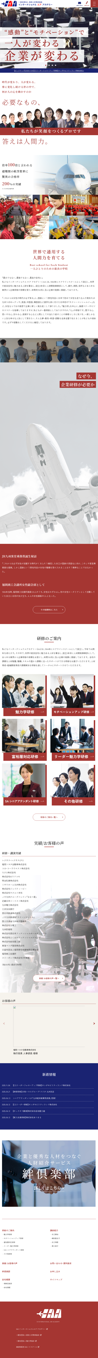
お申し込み (55, 1271)
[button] (42, 65)
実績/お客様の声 (9, 1263)
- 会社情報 (6, 1287)
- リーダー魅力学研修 (10, 1246)
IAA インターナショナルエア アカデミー (32, 1329)
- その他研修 (7, 1254)
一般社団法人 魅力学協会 (26, 1341)
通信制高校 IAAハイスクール (27, 1347)
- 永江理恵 (54, 1242)
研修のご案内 (8, 1230)
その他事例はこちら (49, 609)
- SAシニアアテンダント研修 (13, 1250)
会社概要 (6, 1279)
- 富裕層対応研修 (9, 1242)
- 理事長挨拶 (7, 1283)
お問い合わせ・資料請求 (60, 1263)
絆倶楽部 (6, 1271)
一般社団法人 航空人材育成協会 (28, 1335)
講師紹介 (54, 1230)
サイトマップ (56, 1279)
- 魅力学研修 (7, 1234)
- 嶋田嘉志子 (55, 1238)
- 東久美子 (54, 1246)
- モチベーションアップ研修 (13, 1238)
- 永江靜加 (54, 1234)
